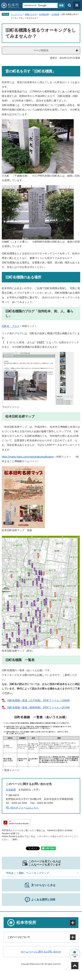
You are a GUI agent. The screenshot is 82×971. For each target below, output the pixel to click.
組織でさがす (31, 14)
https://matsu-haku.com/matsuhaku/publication (28, 456)
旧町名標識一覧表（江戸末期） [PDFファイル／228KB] (38, 700)
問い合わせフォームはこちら (22, 807)
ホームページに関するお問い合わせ (41, 951)
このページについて (18, 937)
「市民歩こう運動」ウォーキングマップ (26, 873)
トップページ (17, 14)
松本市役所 (26, 922)
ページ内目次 (41, 50)
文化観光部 (44, 14)
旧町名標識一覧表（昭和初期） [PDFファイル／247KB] (38, 707)
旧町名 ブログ (10, 326)
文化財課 (55, 14)
